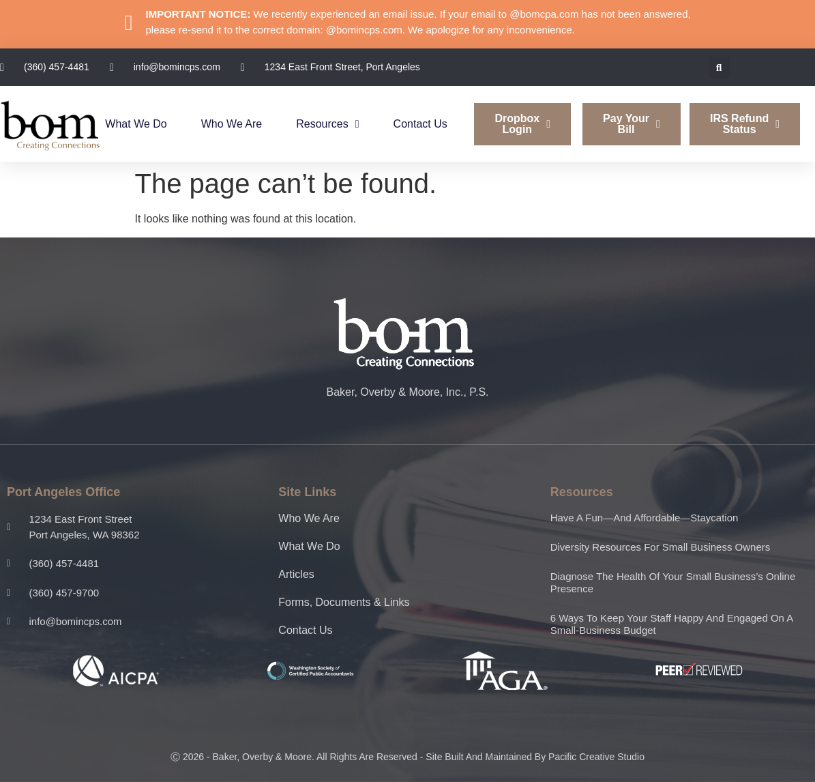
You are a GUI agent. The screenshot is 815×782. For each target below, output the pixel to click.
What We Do (135, 124)
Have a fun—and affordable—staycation (644, 517)
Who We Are (232, 124)
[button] (719, 67)
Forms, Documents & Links (343, 602)
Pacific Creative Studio (596, 756)
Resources (327, 124)
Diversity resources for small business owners (660, 547)
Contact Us (420, 124)
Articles (296, 574)
